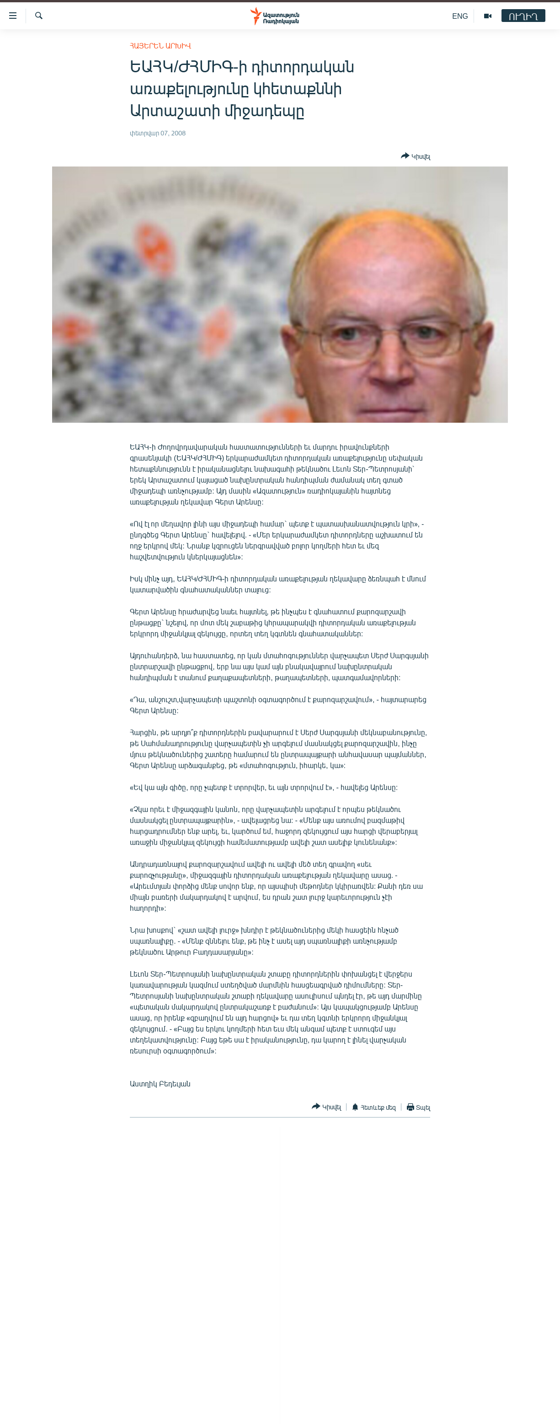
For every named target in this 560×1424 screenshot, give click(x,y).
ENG (460, 15)
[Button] (415, 156)
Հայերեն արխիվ (160, 45)
